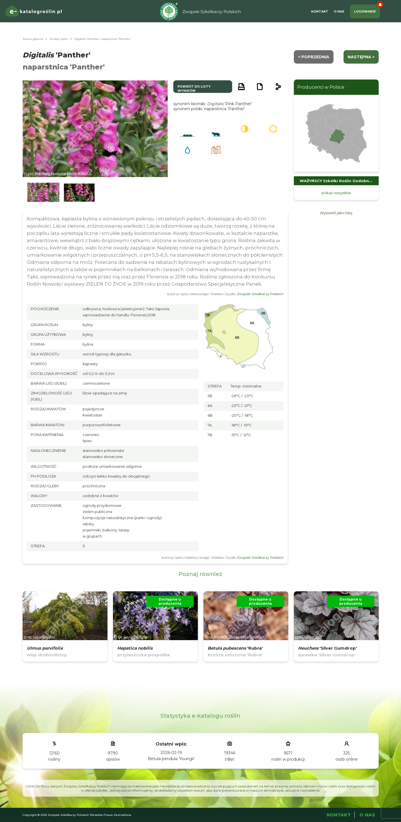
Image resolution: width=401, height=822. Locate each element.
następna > (361, 56)
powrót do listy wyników (194, 89)
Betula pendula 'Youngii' (171, 758)
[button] (43, 193)
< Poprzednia (313, 56)
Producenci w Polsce (320, 87)
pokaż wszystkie (336, 193)
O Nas (339, 11)
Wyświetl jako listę (336, 213)
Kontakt (319, 11)
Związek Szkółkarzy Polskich (260, 294)
